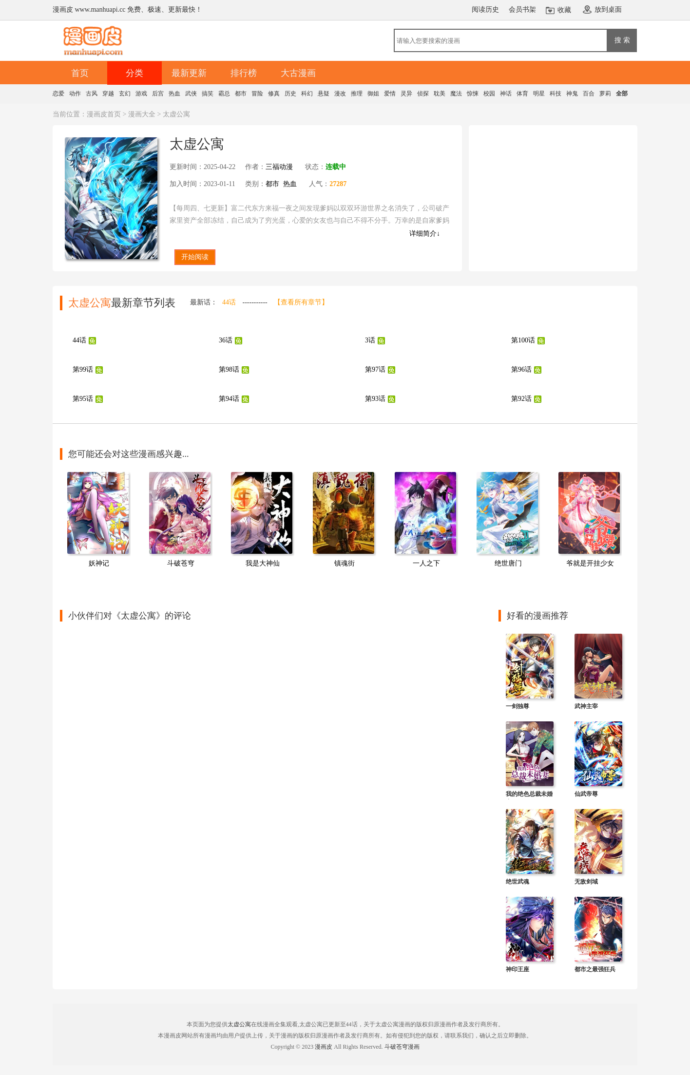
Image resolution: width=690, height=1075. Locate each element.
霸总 (224, 93)
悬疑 (323, 93)
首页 (80, 73)
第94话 (229, 398)
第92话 (521, 398)
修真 (274, 93)
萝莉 (605, 93)
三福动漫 (279, 166)
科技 (555, 93)
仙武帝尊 (586, 794)
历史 (290, 93)
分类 (134, 73)
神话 (506, 93)
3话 (370, 340)
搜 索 (622, 40)
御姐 (373, 93)
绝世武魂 (517, 881)
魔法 (456, 93)
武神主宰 (586, 706)
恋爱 (58, 93)
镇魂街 (344, 563)
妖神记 (99, 563)
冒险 (257, 93)
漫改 (340, 93)
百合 (588, 93)
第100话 (523, 340)
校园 (489, 93)
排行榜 (243, 73)
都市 (241, 93)
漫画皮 (323, 1046)
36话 (225, 340)
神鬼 (572, 93)
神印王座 (517, 969)
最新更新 (189, 73)
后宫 (158, 93)
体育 (522, 93)
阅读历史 (485, 9)
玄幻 (125, 93)
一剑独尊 (517, 706)
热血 (174, 93)
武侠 (191, 93)
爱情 (390, 93)
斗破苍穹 (180, 563)
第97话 (375, 369)
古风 (91, 93)
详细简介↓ (424, 233)
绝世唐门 (508, 563)
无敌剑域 (586, 881)
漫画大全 (141, 114)
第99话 (83, 369)
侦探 (423, 93)
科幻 (307, 93)
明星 (539, 93)
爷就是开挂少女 (590, 563)
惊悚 (473, 93)
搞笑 (207, 93)
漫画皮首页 (104, 114)
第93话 (375, 398)
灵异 (406, 93)
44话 (229, 302)
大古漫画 (298, 73)
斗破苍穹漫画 (402, 1046)
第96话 (521, 369)
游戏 (141, 93)
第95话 (83, 398)
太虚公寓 (239, 1024)
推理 (357, 93)
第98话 (229, 369)
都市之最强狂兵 (595, 969)
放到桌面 (608, 9)
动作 (75, 93)
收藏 (564, 10)
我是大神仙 (263, 563)
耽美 (439, 93)
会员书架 (522, 9)
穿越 (108, 93)
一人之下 (426, 563)
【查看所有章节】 (301, 302)
